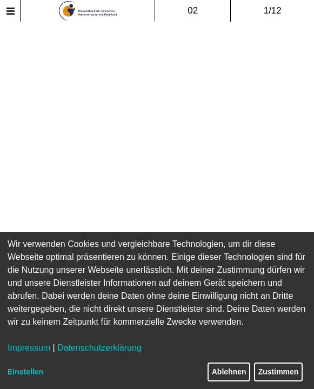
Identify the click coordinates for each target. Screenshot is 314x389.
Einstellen (25, 371)
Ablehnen (229, 371)
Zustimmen (278, 371)
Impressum (29, 347)
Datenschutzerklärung (99, 347)
